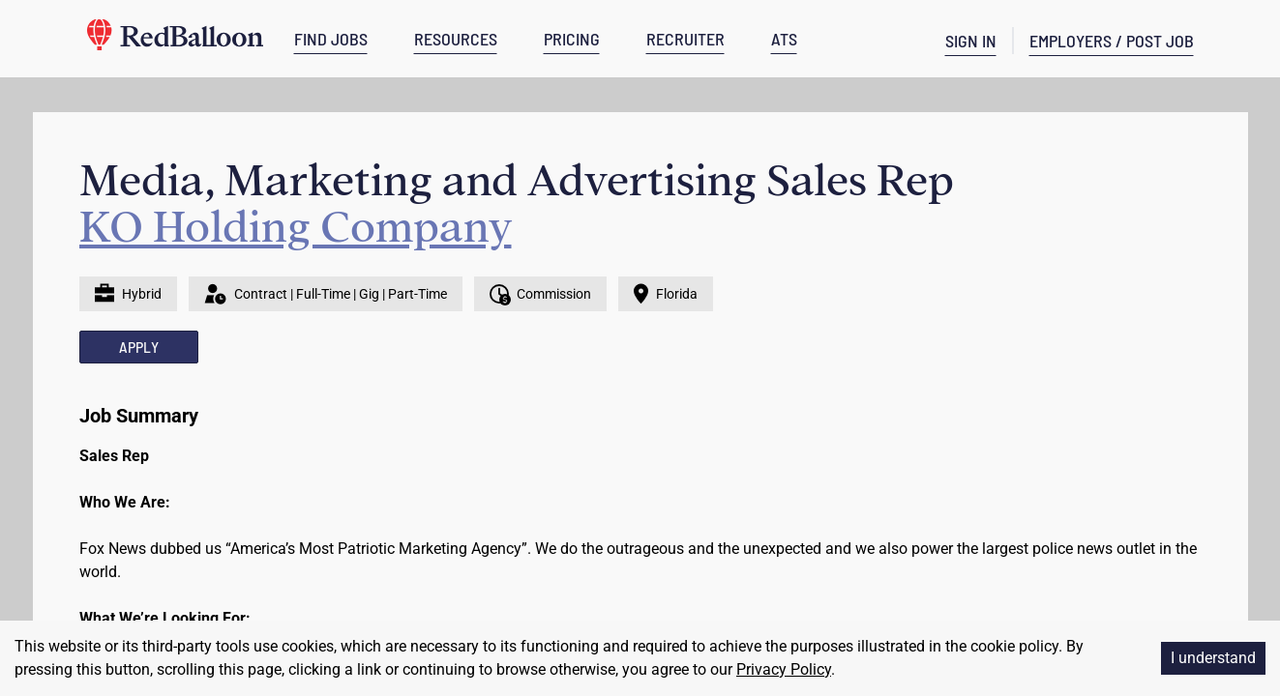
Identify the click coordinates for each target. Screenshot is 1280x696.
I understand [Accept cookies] (1213, 658)
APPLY (139, 346)
